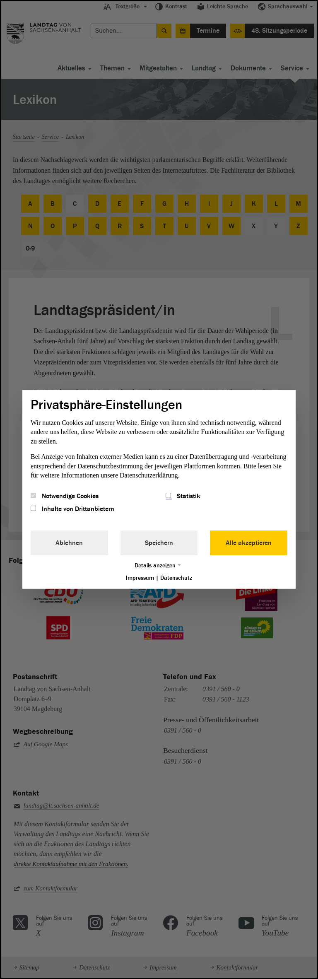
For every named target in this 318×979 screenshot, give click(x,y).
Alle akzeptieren (249, 542)
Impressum (140, 577)
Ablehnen (69, 542)
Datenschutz (176, 577)
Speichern (159, 542)
